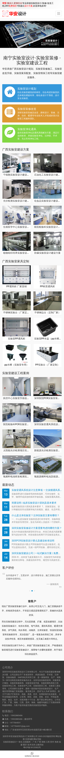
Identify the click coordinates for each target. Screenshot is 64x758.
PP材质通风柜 (47, 286)
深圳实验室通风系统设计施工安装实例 (47, 424)
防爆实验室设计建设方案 (47, 253)
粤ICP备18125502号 (32, 747)
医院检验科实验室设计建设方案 (47, 227)
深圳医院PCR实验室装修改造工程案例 (47, 398)
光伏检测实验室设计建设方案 (16, 201)
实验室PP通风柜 (16, 338)
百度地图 (29, 739)
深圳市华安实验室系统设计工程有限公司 (20, 736)
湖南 (43, 742)
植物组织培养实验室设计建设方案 (16, 253)
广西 (39, 742)
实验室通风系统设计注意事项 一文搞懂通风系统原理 (37, 490)
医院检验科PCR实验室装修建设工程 (16, 424)
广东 (35, 742)
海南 (56, 742)
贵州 (52, 742)
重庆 (25, 745)
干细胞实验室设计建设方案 (16, 174)
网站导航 (37, 739)
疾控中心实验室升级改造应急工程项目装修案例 (16, 398)
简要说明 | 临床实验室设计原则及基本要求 (34, 502)
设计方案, (28, 6)
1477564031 (15, 723)
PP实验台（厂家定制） (47, 364)
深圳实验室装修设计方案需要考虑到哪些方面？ (37, 528)
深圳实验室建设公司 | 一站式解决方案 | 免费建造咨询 (37, 553)
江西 (48, 742)
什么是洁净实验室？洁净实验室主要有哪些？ (35, 515)
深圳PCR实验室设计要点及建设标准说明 (33, 540)
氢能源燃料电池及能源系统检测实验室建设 (47, 476)
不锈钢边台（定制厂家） (47, 312)
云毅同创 (39, 745)
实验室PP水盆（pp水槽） (47, 338)
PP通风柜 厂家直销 (16, 286)
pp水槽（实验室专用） (16, 364)
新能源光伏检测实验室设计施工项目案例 (47, 450)
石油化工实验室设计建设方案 (47, 174)
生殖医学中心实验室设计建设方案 (16, 227)
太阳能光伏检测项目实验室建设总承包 (16, 450)
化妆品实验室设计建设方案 (47, 201)
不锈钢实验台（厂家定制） (16, 312)
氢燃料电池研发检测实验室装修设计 (16, 476)
